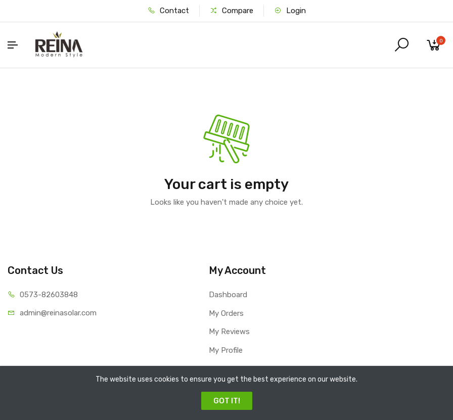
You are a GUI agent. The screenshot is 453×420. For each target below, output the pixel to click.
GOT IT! (226, 400)
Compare (231, 10)
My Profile (226, 350)
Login (290, 10)
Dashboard (228, 294)
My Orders (226, 313)
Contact (168, 10)
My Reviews (229, 331)
